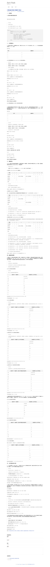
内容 (7, 546)
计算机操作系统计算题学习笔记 (14, 10)
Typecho (23, 564)
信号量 (15, 530)
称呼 (7, 536)
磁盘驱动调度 (26, 530)
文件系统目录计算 (31, 530)
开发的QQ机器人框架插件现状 (14, 558)
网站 (7, 543)
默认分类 (20, 11)
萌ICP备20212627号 (31, 564)
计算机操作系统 (11, 530)
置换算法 (22, 530)
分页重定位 (18, 530)
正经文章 (22, 11)
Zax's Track (11, 3)
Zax (9, 11)
